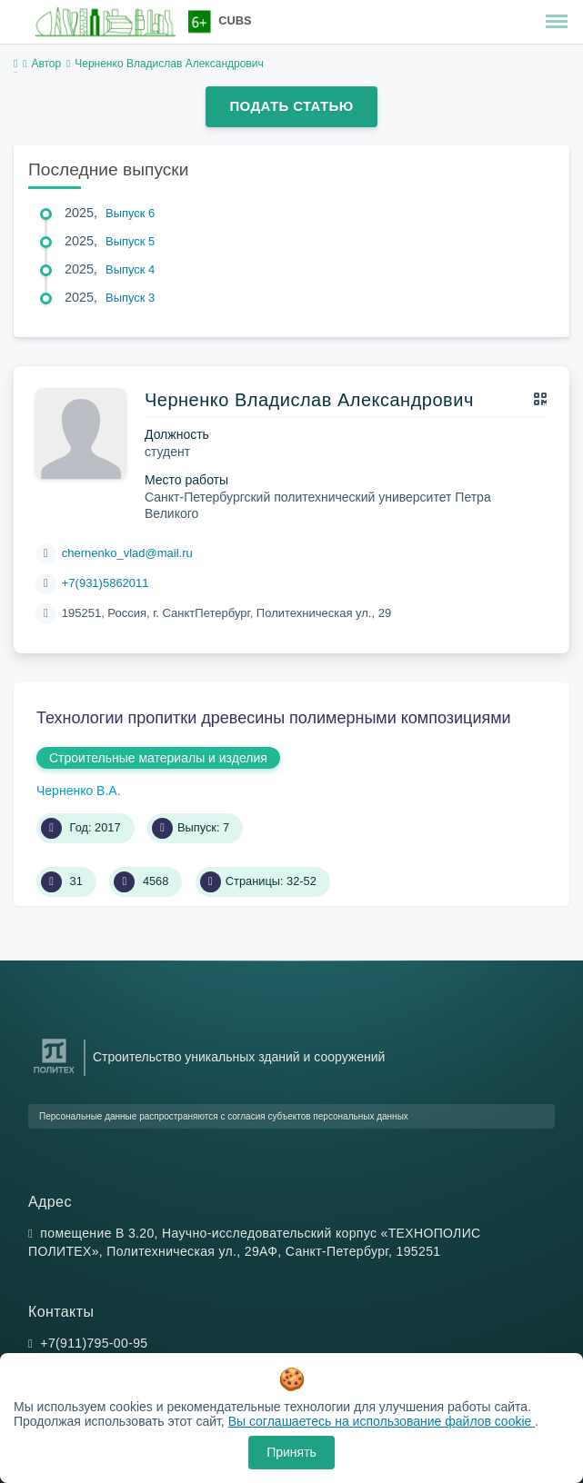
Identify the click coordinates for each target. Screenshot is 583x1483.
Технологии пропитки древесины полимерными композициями (273, 718)
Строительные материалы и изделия (158, 758)
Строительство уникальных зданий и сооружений (239, 1057)
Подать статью (291, 106)
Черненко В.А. (78, 790)
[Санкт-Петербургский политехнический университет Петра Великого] (54, 1073)
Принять (291, 1452)
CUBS (234, 20)
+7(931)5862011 (105, 583)
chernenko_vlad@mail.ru (127, 553)
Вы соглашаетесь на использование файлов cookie (382, 1421)
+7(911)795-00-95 (93, 1343)
